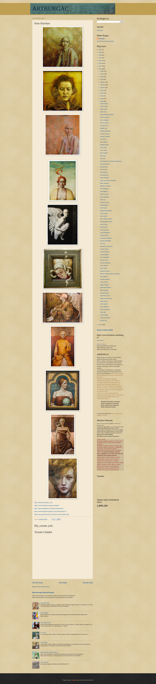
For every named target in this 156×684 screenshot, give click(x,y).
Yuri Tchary (103, 139)
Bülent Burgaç (100, 340)
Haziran (102, 87)
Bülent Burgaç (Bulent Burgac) (43, 592)
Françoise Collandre (106, 238)
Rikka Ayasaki (104, 290)
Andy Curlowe (104, 282)
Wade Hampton (104, 177)
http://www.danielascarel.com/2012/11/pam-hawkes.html (51, 514)
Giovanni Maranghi (105, 241)
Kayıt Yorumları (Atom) (43, 586)
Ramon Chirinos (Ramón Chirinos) (110, 274)
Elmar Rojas (103, 268)
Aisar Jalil (103, 312)
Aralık (102, 71)
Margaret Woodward (106, 210)
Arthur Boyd (103, 216)
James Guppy (104, 315)
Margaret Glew (104, 144)
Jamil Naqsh (43, 642)
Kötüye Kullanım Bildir (105, 330)
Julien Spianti (104, 304)
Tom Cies (102, 158)
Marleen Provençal (105, 186)
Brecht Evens (104, 227)
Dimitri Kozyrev (104, 194)
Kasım (102, 74)
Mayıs (102, 90)
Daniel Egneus (104, 205)
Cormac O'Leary (104, 134)
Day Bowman (104, 167)
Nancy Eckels (104, 106)
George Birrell (104, 125)
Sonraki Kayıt (37, 583)
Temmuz (103, 85)
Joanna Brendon (105, 164)
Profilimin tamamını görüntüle (105, 41)
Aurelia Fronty (104, 249)
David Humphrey (105, 309)
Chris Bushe (103, 208)
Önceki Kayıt (88, 583)
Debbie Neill (103, 128)
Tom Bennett (103, 172)
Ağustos (102, 82)
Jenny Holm (103, 147)
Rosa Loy (102, 199)
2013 (100, 69)
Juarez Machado (105, 232)
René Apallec (104, 153)
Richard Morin (104, 103)
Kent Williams (104, 191)
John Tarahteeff (104, 257)
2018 (100, 55)
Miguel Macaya (104, 285)
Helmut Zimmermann (106, 298)
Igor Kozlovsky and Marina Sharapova (111, 161)
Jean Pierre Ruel (105, 295)
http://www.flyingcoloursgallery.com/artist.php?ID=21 (50, 511)
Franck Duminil (104, 293)
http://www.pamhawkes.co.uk (43, 502)
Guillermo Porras (105, 271)
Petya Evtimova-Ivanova (107, 114)
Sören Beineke (104, 306)
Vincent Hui (103, 320)
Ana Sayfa (63, 583)
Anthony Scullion (105, 279)
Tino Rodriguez (104, 188)
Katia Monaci (103, 301)
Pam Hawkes (104, 276)
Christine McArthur (105, 131)
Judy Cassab (103, 213)
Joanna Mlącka (104, 254)
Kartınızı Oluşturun (101, 344)
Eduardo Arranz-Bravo (106, 246)
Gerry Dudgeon (104, 120)
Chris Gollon (103, 150)
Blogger (74, 680)
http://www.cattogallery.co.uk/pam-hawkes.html (48, 508)
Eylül (101, 79)
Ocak (102, 101)
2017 (100, 58)
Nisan (102, 93)
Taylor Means (104, 142)
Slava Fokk (103, 112)
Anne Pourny (103, 224)
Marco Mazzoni (104, 183)
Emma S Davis (104, 123)
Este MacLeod (104, 175)
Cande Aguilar (44, 613)
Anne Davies (103, 169)
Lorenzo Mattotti (104, 252)
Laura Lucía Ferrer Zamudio (108, 180)
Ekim (102, 76)
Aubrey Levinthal (105, 136)
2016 (100, 60)
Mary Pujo (103, 156)
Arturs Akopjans (104, 197)
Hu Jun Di (43, 632)
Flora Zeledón (104, 265)
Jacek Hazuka (44, 662)
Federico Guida (104, 202)
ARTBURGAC (50, 8)
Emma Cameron (104, 117)
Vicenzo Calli (103, 260)
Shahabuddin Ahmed (106, 221)
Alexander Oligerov (105, 287)
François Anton (104, 235)
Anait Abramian (104, 230)
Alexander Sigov (45, 603)
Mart (101, 96)
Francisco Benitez (105, 263)
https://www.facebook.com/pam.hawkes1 (46, 505)
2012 (100, 324)
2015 (100, 63)
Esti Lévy (102, 243)
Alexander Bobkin (105, 317)
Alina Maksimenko (45, 622)
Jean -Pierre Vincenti (106, 219)
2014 (100, 66)
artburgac (102, 38)
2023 (100, 49)
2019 (100, 52)
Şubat (102, 98)
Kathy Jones (103, 109)
